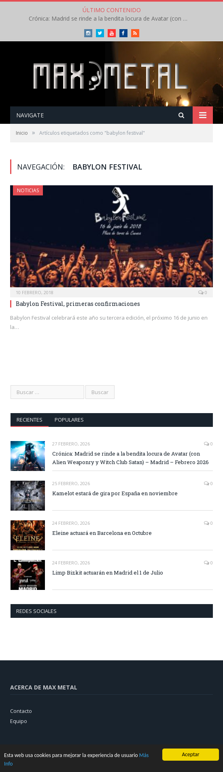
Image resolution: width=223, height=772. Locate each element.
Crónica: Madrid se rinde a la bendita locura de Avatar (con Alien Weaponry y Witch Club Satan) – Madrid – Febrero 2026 (112, 18)
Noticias (28, 190)
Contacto (21, 711)
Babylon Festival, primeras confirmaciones (78, 304)
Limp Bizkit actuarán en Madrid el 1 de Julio (107, 572)
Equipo (18, 721)
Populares (69, 419)
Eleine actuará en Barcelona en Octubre (102, 533)
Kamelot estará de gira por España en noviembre (115, 493)
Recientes (29, 419)
